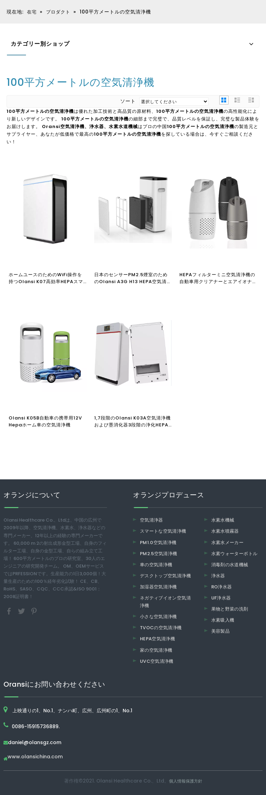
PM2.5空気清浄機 (158, 553)
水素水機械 (222, 520)
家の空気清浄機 (156, 650)
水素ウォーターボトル (234, 553)
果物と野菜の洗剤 (229, 609)
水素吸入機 (222, 620)
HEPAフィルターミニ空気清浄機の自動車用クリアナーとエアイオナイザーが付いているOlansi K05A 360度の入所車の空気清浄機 (218, 278)
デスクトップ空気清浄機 (165, 575)
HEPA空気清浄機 (157, 638)
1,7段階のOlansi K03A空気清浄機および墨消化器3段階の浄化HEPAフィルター (132, 421)
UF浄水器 (221, 598)
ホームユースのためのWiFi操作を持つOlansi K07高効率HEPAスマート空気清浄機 (46, 278)
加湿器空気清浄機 (158, 587)
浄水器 (218, 575)
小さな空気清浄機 (158, 616)
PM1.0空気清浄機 (158, 542)
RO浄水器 (221, 587)
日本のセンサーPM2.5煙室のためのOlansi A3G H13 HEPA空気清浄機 (132, 278)
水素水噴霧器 (225, 531)
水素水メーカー (227, 542)
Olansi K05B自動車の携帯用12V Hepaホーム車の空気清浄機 (45, 421)
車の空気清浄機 (156, 564)
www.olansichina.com (35, 757)
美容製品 (220, 631)
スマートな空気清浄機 (163, 531)
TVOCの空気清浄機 (161, 627)
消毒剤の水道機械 (229, 564)
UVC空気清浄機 (157, 661)
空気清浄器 (151, 520)
